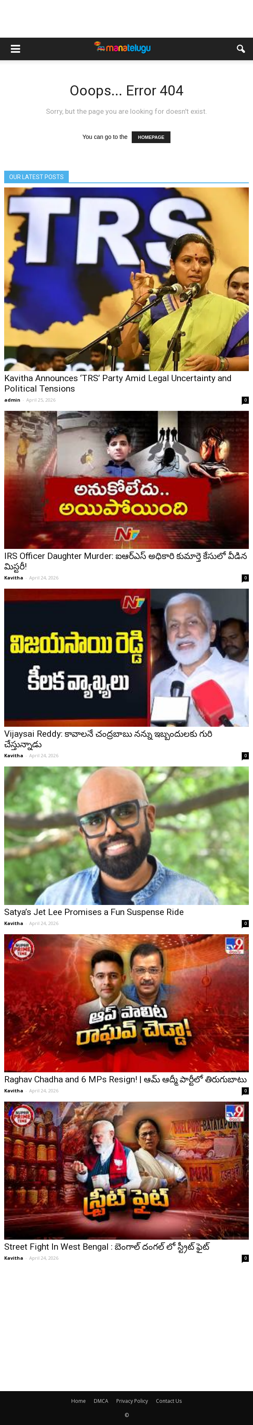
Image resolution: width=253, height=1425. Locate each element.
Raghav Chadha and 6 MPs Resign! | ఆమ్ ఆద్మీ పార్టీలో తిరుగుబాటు (125, 1079)
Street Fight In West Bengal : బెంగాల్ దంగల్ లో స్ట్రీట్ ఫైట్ (106, 1247)
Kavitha (13, 577)
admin (12, 400)
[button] (241, 49)
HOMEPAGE (151, 137)
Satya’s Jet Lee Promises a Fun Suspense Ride (94, 912)
